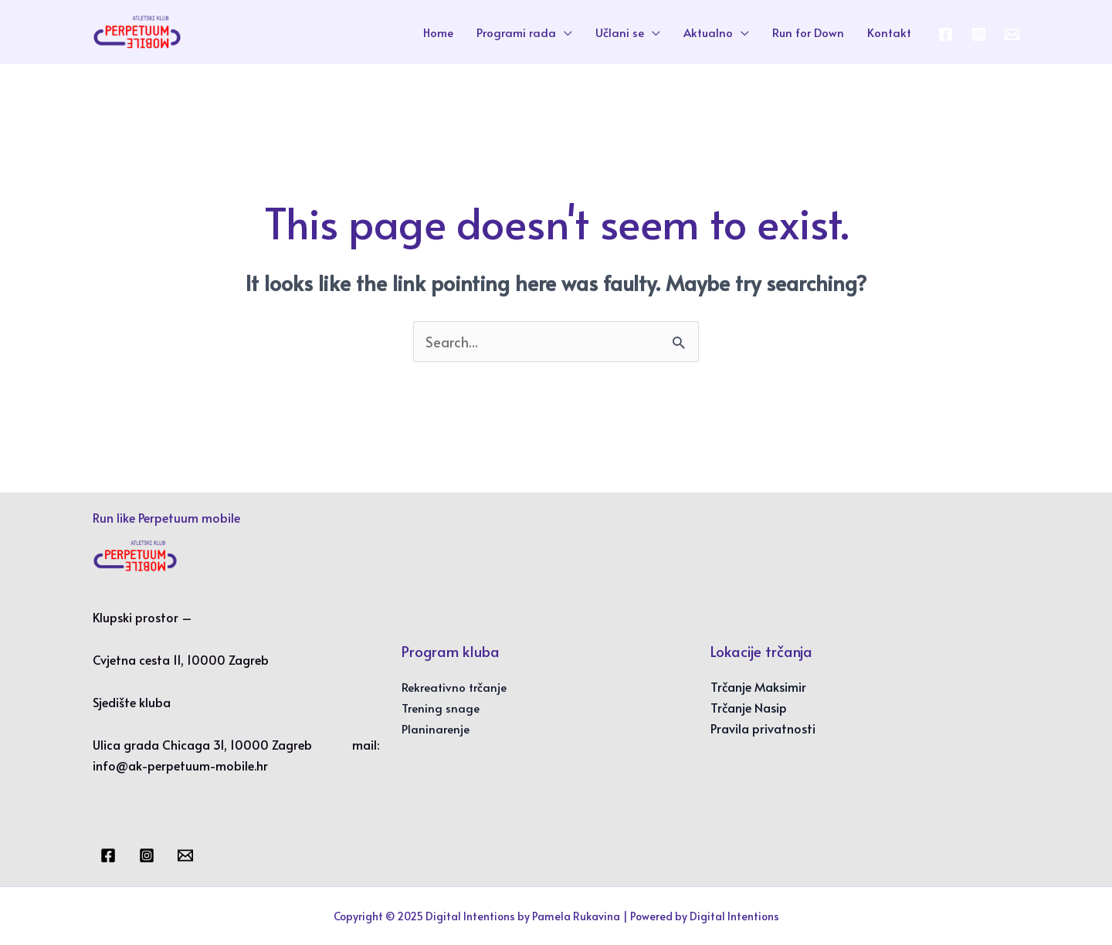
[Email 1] (1012, 34)
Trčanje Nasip (748, 707)
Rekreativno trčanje (454, 687)
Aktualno (708, 32)
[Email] (185, 855)
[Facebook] (945, 34)
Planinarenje (436, 728)
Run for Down (808, 32)
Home (438, 32)
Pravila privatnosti (762, 728)
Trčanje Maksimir (758, 686)
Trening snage (441, 707)
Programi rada (516, 32)
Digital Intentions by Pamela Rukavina (522, 916)
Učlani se (619, 32)
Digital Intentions (734, 916)
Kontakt (889, 32)
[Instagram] (978, 34)
